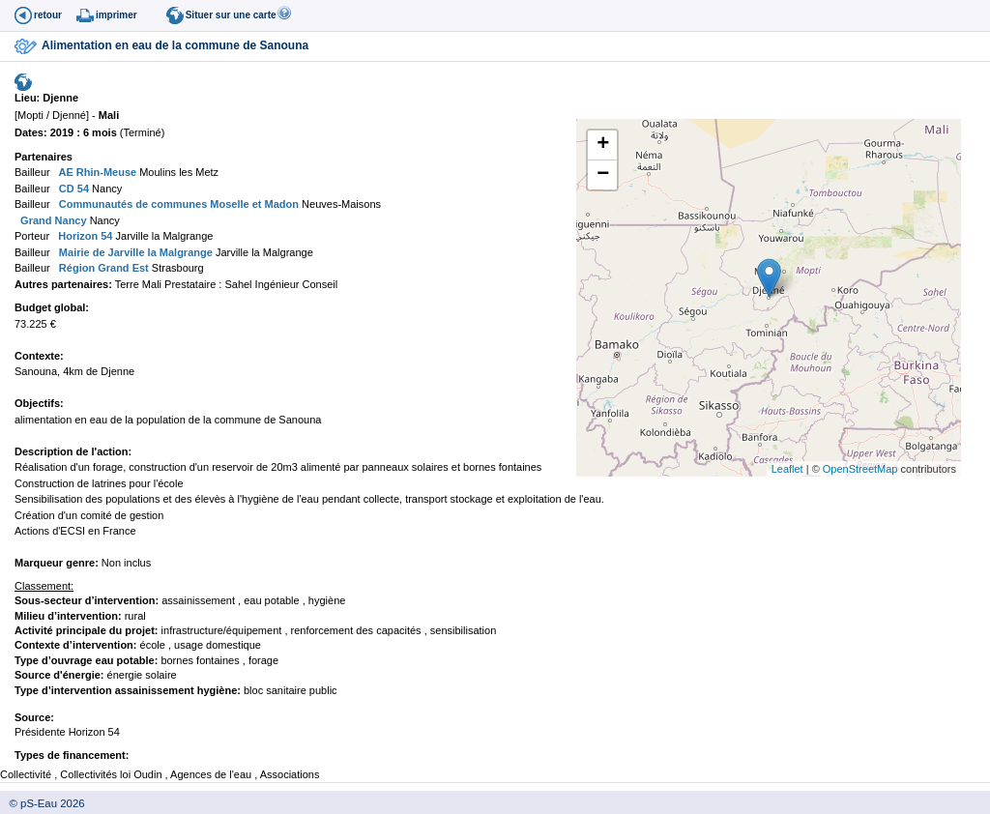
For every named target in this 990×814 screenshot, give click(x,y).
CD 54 (72, 188)
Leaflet (787, 469)
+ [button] (603, 145)
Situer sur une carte (231, 15)
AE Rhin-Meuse (96, 172)
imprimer (116, 15)
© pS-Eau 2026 (42, 803)
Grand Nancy (52, 220)
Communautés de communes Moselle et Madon (177, 204)
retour (48, 15)
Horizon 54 (83, 236)
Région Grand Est (102, 268)
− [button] (603, 174)
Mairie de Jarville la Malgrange (134, 252)
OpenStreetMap (860, 469)
